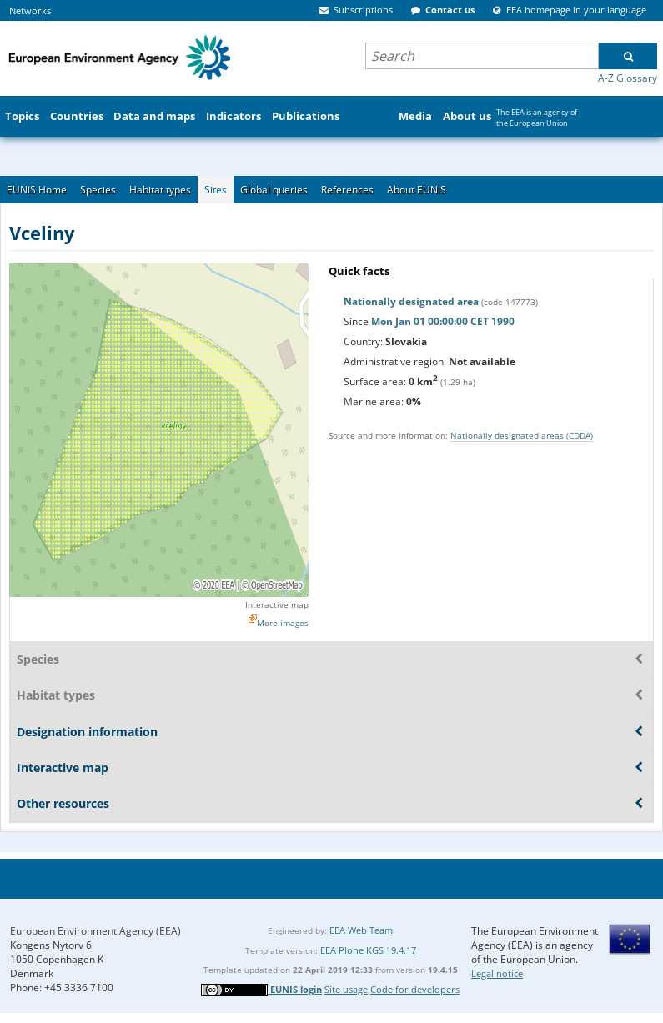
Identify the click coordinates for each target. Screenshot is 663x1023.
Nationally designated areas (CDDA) (521, 435)
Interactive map (277, 604)
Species (98, 190)
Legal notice (497, 973)
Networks (30, 10)
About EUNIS (416, 190)
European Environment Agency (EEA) (95, 931)
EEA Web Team (361, 930)
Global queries (274, 190)
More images (283, 623)
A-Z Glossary (627, 78)
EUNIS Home (37, 190)
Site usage (346, 989)
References (347, 190)
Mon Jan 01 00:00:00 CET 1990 (443, 321)
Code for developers (415, 989)
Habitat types (160, 190)
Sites (215, 190)
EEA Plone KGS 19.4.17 (368, 950)
